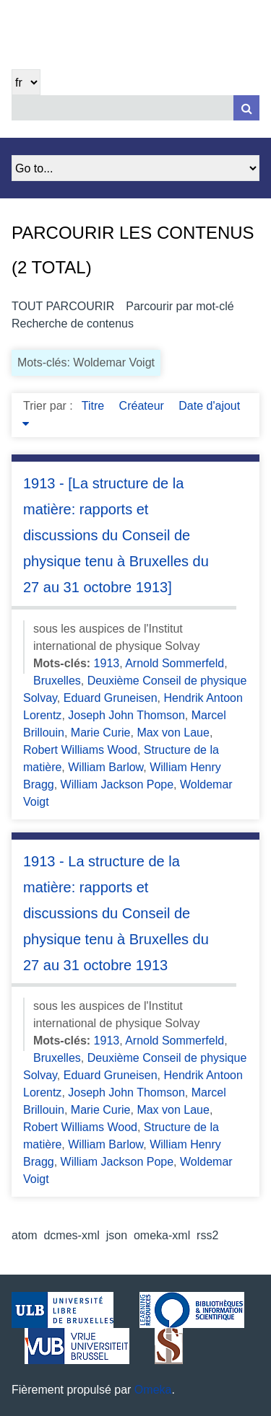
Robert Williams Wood (80, 750)
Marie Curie (101, 732)
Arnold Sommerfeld (174, 663)
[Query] (135, 107)
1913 (107, 663)
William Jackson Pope (117, 784)
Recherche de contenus (73, 323)
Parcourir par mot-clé (179, 306)
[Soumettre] (246, 107)
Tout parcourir (63, 306)
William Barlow (105, 767)
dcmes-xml (71, 1235)
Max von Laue (173, 732)
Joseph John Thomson (126, 715)
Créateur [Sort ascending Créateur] (143, 406)
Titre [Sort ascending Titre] (95, 406)
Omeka (153, 1390)
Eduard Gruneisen (111, 698)
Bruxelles (57, 680)
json (116, 1235)
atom (25, 1235)
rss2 (207, 1235)
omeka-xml (162, 1235)
